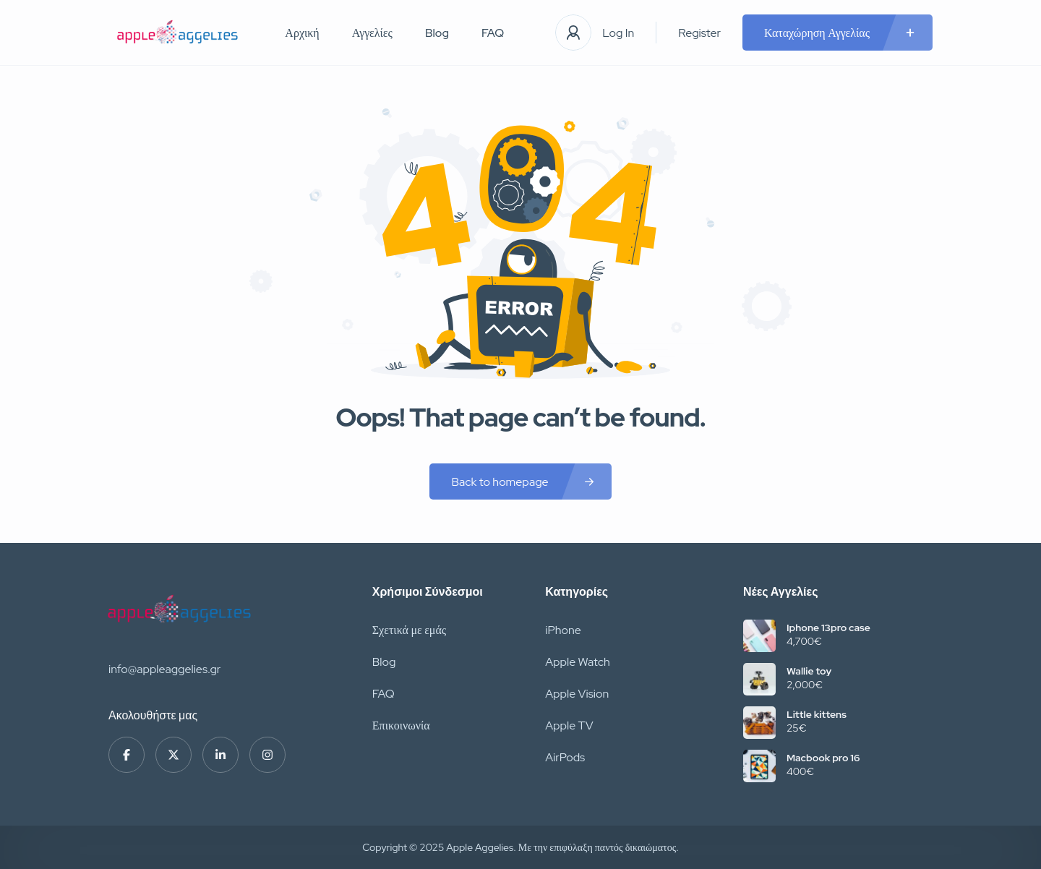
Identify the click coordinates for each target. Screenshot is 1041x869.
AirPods (565, 757)
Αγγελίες (372, 32)
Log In (618, 32)
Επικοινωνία (401, 725)
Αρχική (302, 32)
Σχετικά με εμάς (409, 630)
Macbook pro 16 (823, 758)
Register (699, 32)
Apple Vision (577, 693)
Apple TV (569, 725)
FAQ (492, 32)
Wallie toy (809, 671)
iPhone (563, 630)
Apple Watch (577, 661)
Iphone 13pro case (828, 627)
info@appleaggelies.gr (164, 669)
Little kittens (817, 714)
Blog (437, 32)
